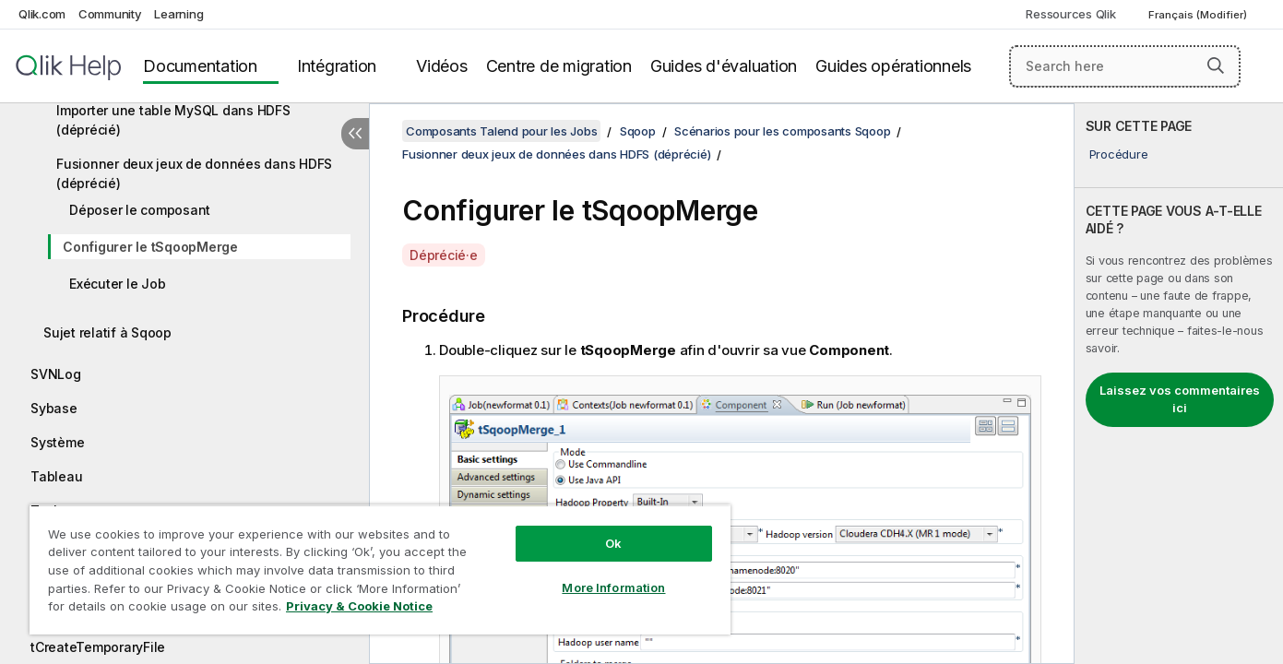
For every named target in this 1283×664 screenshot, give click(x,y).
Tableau (56, 476)
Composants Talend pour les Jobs (501, 131)
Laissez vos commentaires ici (1179, 399)
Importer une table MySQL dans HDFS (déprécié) (173, 119)
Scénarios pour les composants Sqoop (782, 131)
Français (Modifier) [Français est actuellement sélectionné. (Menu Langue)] (1199, 14)
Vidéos (442, 66)
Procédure (1118, 154)
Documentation (200, 66)
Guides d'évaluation (723, 66)
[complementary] (1179, 383)
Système (57, 442)
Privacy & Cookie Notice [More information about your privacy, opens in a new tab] (359, 606)
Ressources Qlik (1070, 13)
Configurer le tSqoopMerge (150, 247)
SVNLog (55, 374)
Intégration (336, 66)
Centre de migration (559, 66)
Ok (613, 543)
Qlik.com (41, 13)
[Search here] (1125, 66)
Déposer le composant (139, 210)
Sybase (53, 408)
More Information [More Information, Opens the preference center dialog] (613, 587)
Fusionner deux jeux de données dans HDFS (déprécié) (194, 173)
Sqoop (638, 131)
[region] (380, 569)
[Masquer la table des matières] (355, 133)
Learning (178, 13)
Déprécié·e (444, 255)
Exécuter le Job (117, 283)
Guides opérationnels (893, 66)
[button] (1216, 65)
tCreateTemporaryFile (97, 647)
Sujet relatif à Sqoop (107, 332)
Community (110, 13)
